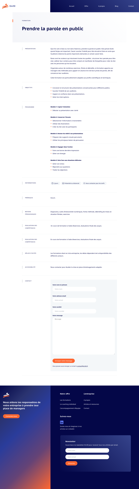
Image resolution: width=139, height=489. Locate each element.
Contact (131, 6)
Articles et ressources (91, 404)
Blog (116, 6)
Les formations (65, 400)
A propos (101, 6)
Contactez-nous (11, 416)
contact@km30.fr (82, 366)
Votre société (74, 309)
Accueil (71, 6)
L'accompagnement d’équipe (70, 408)
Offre (86, 6)
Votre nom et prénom (74, 287)
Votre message (84, 335)
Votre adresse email (74, 298)
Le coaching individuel (68, 404)
